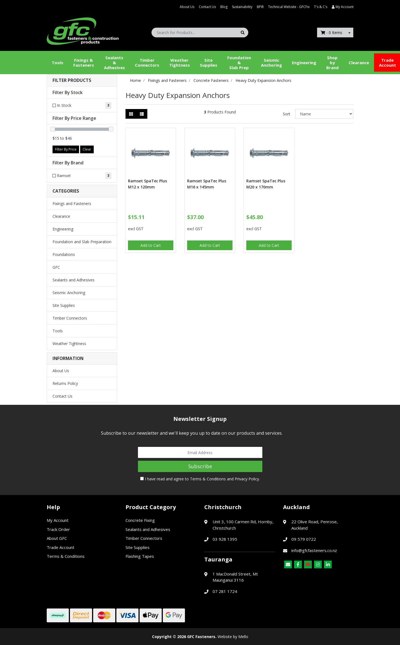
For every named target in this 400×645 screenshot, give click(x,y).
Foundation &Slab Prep (239, 62)
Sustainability (242, 6)
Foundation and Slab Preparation (82, 241)
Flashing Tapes (140, 556)
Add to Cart (150, 245)
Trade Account (60, 547)
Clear (87, 149)
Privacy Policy (247, 478)
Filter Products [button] (72, 80)
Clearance (359, 62)
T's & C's (320, 6)
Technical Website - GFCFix (289, 6)
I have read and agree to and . (200, 478)
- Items (331, 32)
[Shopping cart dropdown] (349, 32)
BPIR (260, 6)
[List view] (141, 114)
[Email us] (288, 564)
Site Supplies (208, 62)
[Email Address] (200, 452)
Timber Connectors (147, 62)
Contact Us (207, 6)
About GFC (57, 538)
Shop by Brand (332, 62)
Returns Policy (65, 383)
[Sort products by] (324, 114)
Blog (224, 6)
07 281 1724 (225, 591)
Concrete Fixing (140, 520)
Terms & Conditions (208, 478)
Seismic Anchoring (271, 62)
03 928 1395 (225, 539)
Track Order (58, 529)
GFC (56, 267)
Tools (57, 62)
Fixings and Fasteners (72, 203)
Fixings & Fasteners (83, 62)
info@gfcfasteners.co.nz (314, 550)
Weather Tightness (69, 343)
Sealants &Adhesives (114, 62)
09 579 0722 (303, 539)
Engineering (304, 62)
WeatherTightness (179, 62)
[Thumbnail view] (131, 114)
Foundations (64, 254)
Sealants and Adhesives (74, 280)
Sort (286, 113)
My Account (58, 520)
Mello (243, 636)
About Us (187, 6)
